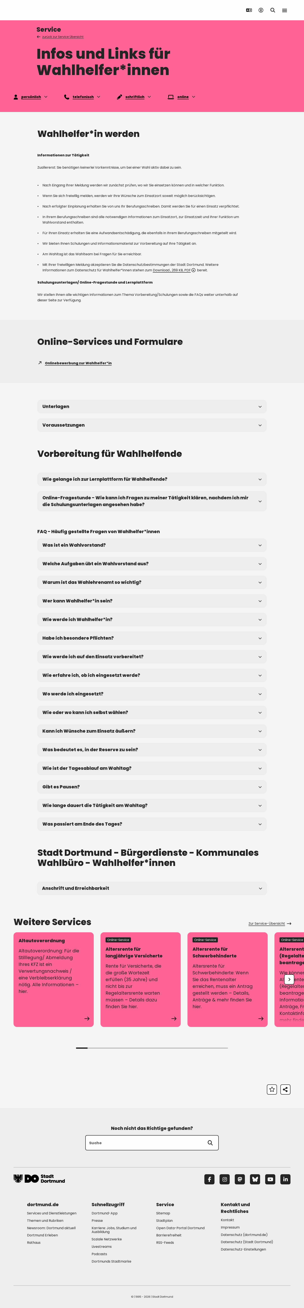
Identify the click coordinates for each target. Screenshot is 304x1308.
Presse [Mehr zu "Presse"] (97, 1220)
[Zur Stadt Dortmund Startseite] (40, 10)
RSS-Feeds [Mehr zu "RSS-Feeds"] (165, 1242)
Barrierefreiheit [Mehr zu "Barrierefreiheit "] (169, 1235)
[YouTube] (270, 1179)
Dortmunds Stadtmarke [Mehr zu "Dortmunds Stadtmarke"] (111, 1261)
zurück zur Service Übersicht (60, 37)
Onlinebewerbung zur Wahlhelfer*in (74, 363)
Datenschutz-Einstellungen (243, 1250)
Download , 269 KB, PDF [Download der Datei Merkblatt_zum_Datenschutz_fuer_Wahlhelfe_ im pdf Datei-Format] (174, 270)
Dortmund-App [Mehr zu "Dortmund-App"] (105, 1213)
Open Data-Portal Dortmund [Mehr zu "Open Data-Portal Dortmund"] (180, 1228)
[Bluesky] (255, 1179)
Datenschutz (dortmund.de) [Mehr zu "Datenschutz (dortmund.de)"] (244, 1234)
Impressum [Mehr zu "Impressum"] (230, 1227)
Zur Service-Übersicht (269, 923)
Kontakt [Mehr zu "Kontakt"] (227, 1220)
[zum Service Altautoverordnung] (54, 979)
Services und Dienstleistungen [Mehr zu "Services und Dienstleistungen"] (51, 1213)
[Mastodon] (240, 1179)
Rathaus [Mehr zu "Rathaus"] (34, 1242)
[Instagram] (225, 1179)
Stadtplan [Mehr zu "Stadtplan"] (164, 1220)
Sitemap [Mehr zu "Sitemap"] (163, 1213)
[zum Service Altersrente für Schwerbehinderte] (227, 979)
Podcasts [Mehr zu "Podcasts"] (99, 1254)
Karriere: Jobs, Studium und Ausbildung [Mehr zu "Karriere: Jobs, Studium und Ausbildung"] (114, 1230)
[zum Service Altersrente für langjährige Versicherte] (140, 979)
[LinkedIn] (285, 1179)
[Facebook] (209, 1179)
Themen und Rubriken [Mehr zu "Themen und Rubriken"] (45, 1220)
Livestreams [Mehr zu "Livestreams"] (102, 1246)
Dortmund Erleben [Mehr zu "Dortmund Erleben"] (42, 1235)
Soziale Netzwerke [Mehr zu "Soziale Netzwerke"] (107, 1239)
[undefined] (289, 979)
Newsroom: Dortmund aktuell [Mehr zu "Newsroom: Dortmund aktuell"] (51, 1228)
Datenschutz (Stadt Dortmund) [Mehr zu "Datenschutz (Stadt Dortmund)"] (247, 1242)
